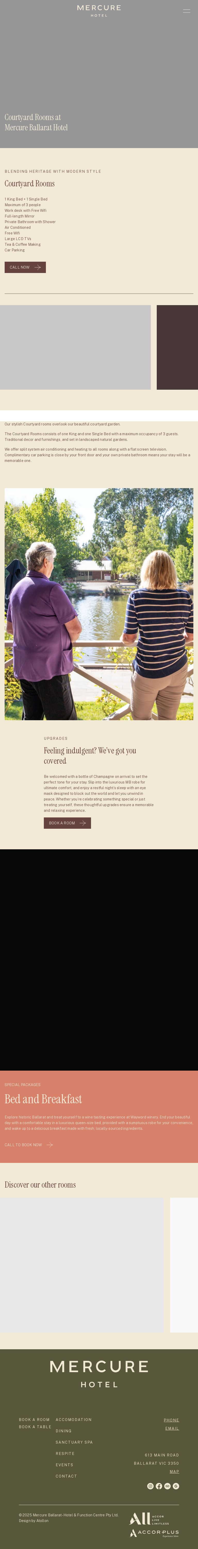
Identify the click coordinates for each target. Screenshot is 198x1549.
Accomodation (74, 1420)
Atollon (42, 1521)
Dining (64, 1431)
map (174, 1472)
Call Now (25, 267)
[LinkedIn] (176, 1486)
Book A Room (67, 823)
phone (171, 1420)
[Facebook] (150, 1486)
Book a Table (35, 1427)
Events (64, 1465)
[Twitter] (167, 1486)
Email (172, 1428)
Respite (65, 1454)
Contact (66, 1476)
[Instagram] (159, 1486)
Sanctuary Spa (74, 1442)
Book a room (34, 1420)
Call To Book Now (29, 1145)
